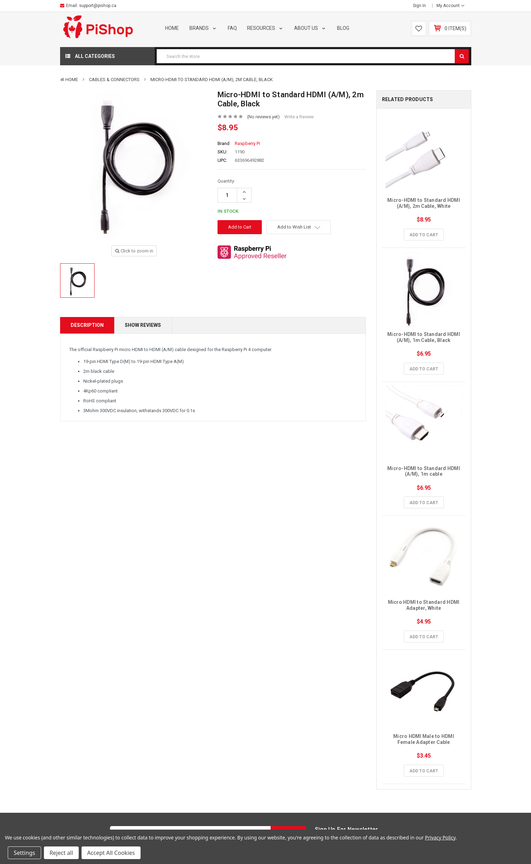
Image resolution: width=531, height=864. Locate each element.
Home (172, 28)
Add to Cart (423, 234)
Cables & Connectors (114, 79)
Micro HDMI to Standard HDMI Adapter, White (424, 605)
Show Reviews (143, 325)
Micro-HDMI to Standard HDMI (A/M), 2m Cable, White (424, 203)
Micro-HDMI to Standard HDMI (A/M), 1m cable (424, 471)
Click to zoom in (134, 250)
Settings (24, 853)
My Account (450, 5)
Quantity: (226, 181)
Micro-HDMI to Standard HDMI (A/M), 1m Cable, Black (424, 337)
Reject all (61, 853)
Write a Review (299, 116)
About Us (310, 28)
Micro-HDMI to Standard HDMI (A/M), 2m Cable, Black (211, 79)
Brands (203, 28)
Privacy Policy (440, 837)
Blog (343, 28)
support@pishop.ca (97, 5)
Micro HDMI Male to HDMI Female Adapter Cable (424, 739)
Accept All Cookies (111, 853)
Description (87, 325)
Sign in (419, 5)
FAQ (232, 28)
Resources (265, 28)
